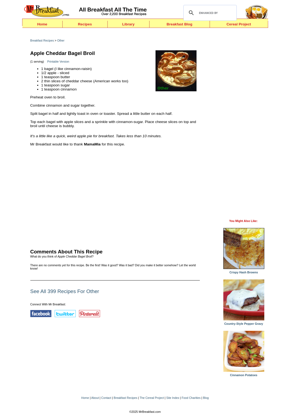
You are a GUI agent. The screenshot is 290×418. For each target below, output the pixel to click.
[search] (209, 13)
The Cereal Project (152, 397)
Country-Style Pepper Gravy (243, 322)
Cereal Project (239, 24)
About (95, 397)
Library (128, 24)
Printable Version (58, 61)
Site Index (172, 397)
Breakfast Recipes (42, 40)
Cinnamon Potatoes (243, 374)
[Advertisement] (115, 196)
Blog (206, 397)
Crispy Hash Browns (243, 271)
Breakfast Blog (179, 24)
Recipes (85, 24)
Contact (106, 397)
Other (61, 40)
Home (42, 24)
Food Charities (190, 397)
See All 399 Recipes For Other (64, 291)
